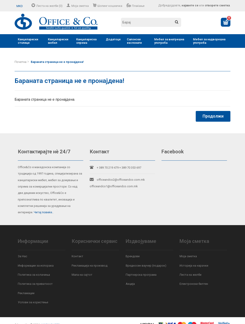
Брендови (133, 256)
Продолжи (213, 116)
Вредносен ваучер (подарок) (146, 265)
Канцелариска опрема (86, 41)
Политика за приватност (35, 283)
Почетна (20, 62)
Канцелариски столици (28, 41)
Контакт (77, 256)
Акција (130, 283)
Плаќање (138, 6)
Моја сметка (80, 6)
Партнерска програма (141, 274)
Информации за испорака (36, 265)
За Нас (22, 256)
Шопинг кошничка (109, 6)
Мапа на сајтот (82, 274)
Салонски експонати (134, 41)
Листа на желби (190, 274)
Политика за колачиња (34, 274)
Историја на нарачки (194, 265)
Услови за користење (33, 302)
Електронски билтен (194, 283)
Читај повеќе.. (43, 212)
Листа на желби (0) (49, 6)
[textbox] (151, 22)
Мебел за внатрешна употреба (169, 41)
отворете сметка (217, 5)
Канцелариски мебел (58, 41)
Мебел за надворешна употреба (209, 41)
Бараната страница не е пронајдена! (57, 62)
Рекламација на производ (89, 265)
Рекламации (26, 293)
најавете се (190, 5)
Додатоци (113, 39)
